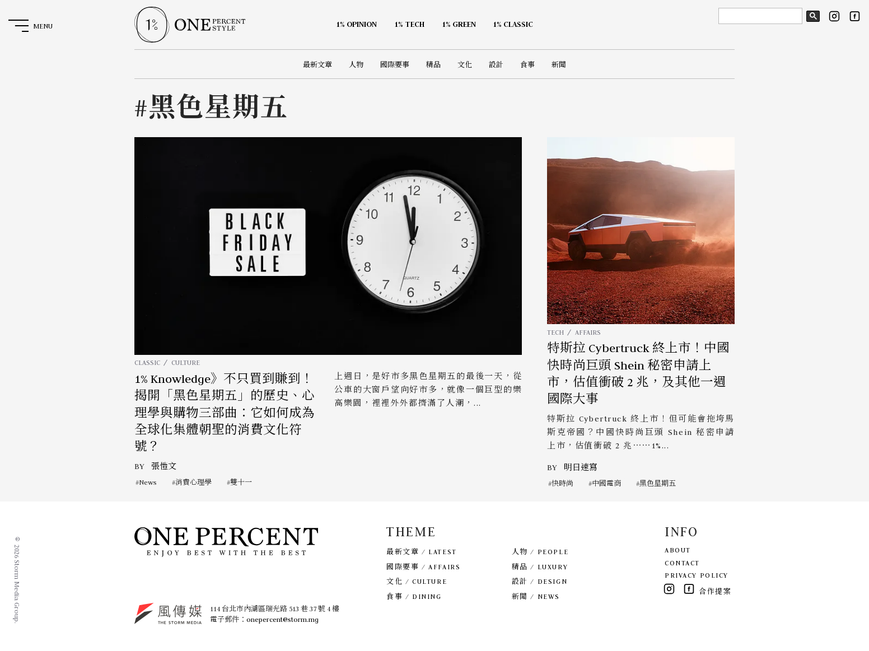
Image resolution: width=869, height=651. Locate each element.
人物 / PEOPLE (540, 551)
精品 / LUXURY (540, 567)
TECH (555, 332)
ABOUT (678, 550)
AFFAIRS (588, 332)
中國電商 (606, 483)
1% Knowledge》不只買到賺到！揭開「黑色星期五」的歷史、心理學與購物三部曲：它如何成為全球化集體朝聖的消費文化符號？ (224, 413)
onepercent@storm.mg (282, 619)
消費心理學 (193, 482)
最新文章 (317, 64)
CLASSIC (147, 362)
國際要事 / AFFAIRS (423, 567)
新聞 (559, 64)
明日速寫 (580, 467)
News (148, 482)
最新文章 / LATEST (421, 551)
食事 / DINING (413, 596)
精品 (433, 64)
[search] (759, 16)
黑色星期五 (657, 483)
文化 (464, 64)
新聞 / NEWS (536, 596)
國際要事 (394, 64)
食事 (527, 64)
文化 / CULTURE (416, 581)
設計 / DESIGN (539, 581)
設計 (496, 64)
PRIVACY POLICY (696, 575)
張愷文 (163, 466)
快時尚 (562, 483)
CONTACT (682, 563)
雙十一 (241, 482)
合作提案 (715, 591)
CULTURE (185, 362)
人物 (356, 64)
